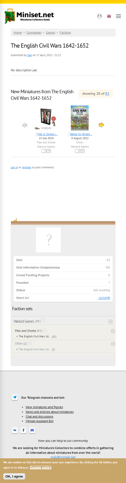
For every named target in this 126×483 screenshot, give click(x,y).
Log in (14, 167)
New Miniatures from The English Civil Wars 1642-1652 (42, 94)
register (26, 167)
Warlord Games (46, 146)
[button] (99, 16)
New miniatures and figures (44, 407)
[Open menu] (118, 16)
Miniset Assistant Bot (39, 421)
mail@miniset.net (63, 457)
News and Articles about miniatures (50, 412)
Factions (65, 32)
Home (17, 32)
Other (79, 142)
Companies (33, 32)
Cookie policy (41, 467)
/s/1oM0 (104, 298)
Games (50, 32)
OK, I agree (14, 476)
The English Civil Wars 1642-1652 (35, 336)
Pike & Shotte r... (47, 134)
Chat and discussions (39, 416)
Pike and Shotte (46, 142)
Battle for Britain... (81, 134)
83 (107, 93)
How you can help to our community (63, 441)
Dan (29, 55)
